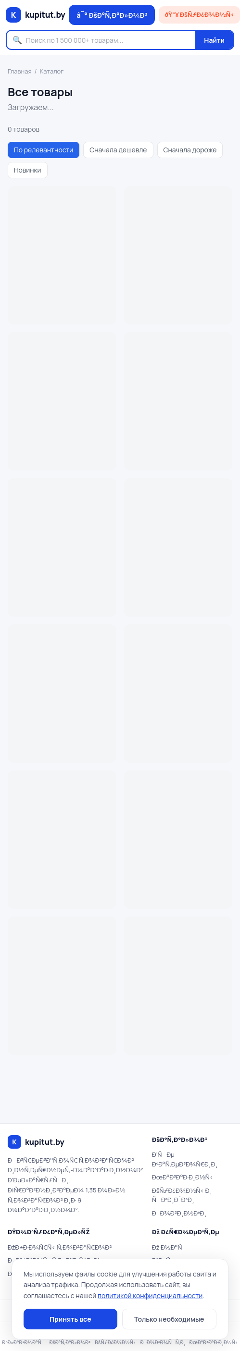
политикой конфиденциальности (150, 1295)
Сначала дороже (190, 149)
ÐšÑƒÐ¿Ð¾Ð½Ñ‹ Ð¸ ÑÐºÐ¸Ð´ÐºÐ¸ (182, 1195)
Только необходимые (169, 1319)
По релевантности (43, 149)
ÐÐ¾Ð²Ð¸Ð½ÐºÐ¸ (179, 1213)
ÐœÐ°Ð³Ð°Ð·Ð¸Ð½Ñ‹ (183, 1177)
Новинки (27, 169)
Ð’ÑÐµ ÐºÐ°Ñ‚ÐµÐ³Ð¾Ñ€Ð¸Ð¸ (185, 1159)
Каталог (52, 71)
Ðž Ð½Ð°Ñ (169, 1247)
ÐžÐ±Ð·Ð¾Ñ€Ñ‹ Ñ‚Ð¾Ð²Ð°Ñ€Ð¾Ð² (60, 1247)
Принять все (70, 1319)
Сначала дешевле (118, 149)
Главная (20, 71)
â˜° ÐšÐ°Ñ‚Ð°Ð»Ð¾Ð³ (111, 15)
